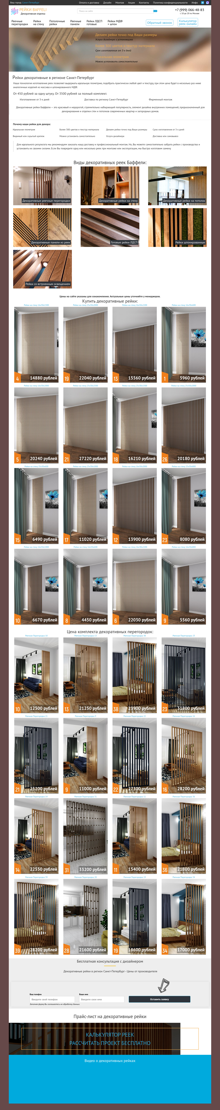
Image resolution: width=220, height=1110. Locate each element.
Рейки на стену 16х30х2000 (36, 423)
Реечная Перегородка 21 (36, 754)
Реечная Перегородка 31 (85, 834)
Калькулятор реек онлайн (188, 22)
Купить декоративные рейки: (110, 301)
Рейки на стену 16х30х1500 (36, 343)
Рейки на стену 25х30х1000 (85, 504)
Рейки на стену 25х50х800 (184, 504)
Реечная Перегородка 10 (36, 673)
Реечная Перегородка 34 (184, 915)
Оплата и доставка (89, 2)
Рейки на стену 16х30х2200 (134, 585)
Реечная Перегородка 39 (36, 915)
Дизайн (107, 2)
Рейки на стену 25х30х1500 (134, 423)
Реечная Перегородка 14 (36, 834)
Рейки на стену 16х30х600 (184, 343)
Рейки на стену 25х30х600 (36, 504)
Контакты (144, 2)
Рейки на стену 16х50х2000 (134, 504)
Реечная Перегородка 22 (134, 754)
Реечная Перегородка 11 (134, 834)
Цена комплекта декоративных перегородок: (110, 631)
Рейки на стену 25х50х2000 (184, 423)
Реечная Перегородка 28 (85, 915)
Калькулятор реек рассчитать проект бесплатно (110, 1038)
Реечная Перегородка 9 (85, 754)
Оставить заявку (159, 999)
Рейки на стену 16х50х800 (184, 585)
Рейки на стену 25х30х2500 (85, 423)
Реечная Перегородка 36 (184, 834)
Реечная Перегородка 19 (134, 915)
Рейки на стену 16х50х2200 (134, 343)
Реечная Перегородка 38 (134, 673)
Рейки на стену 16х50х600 (85, 585)
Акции (131, 2)
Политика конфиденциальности (170, 2)
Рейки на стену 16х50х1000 (36, 585)
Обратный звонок (159, 23)
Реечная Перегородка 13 (85, 673)
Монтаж (119, 2)
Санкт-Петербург (30, 2)
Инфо (195, 2)
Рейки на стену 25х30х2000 (85, 343)
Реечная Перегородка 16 (184, 754)
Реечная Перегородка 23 (184, 673)
